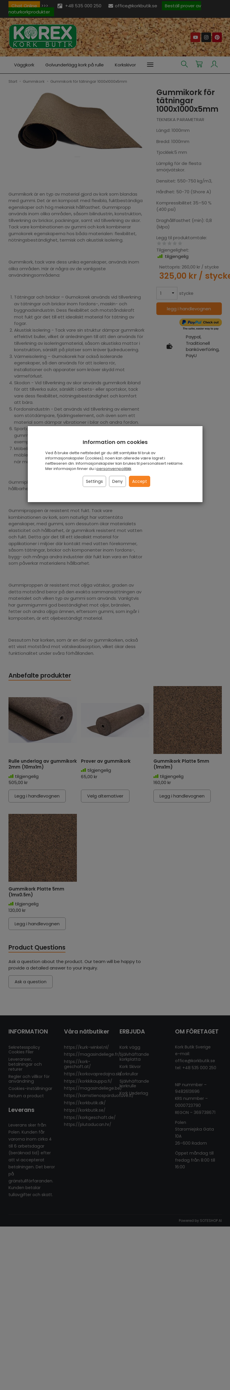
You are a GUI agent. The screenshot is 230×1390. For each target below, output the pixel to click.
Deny (117, 481)
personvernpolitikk (113, 468)
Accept (139, 481)
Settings (94, 481)
